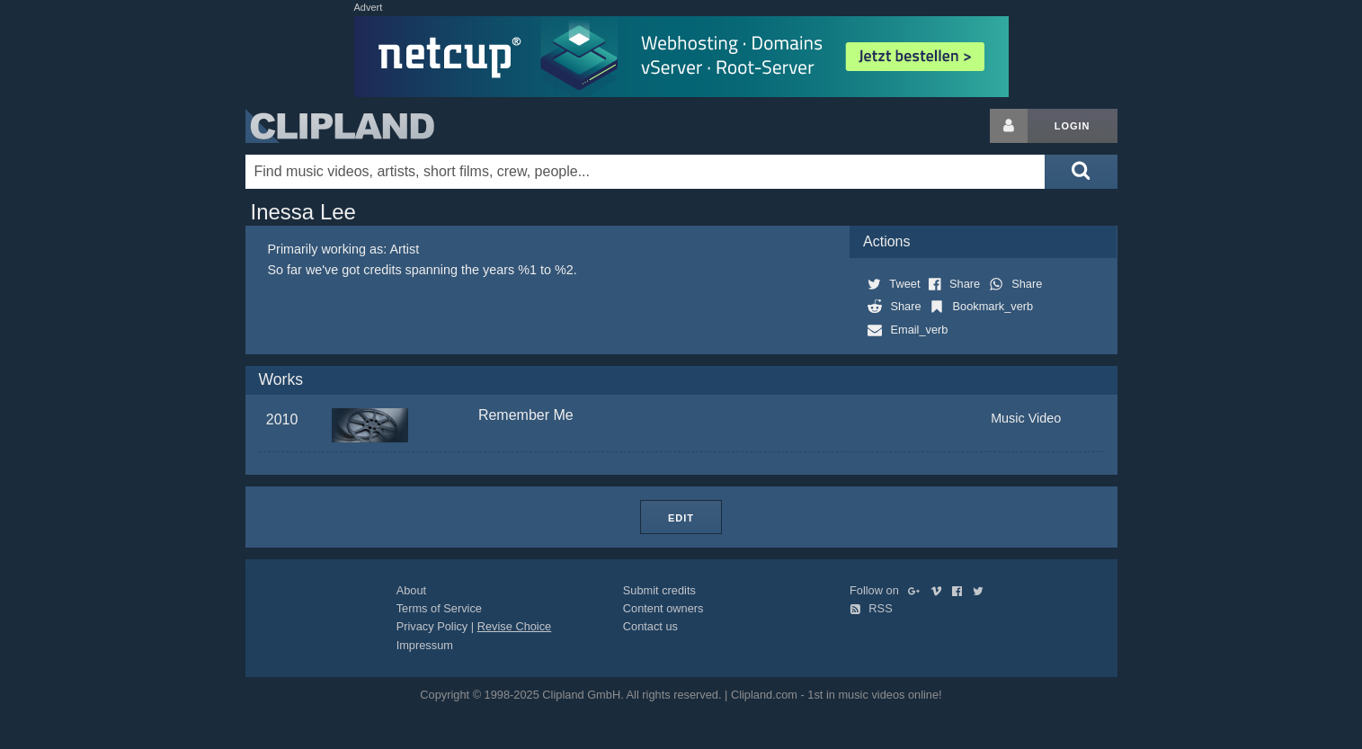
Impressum (424, 645)
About (411, 590)
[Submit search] (1081, 172)
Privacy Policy (432, 626)
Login (1072, 125)
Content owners (663, 608)
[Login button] (1009, 126)
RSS (871, 608)
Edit (681, 518)
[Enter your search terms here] (645, 172)
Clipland (339, 126)
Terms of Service (439, 608)
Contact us (650, 626)
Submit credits (659, 590)
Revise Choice (514, 626)
